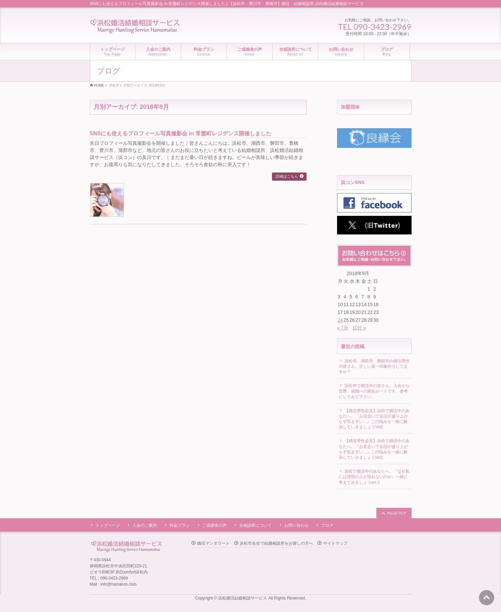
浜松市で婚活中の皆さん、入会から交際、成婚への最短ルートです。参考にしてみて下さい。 (374, 391)
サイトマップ (335, 543)
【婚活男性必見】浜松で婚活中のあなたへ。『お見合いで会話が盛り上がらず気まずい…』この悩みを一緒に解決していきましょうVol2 (374, 419)
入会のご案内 (144, 525)
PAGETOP (396, 513)
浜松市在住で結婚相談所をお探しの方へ (276, 543)
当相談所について (255, 525)
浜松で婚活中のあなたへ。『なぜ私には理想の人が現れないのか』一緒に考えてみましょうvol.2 (374, 476)
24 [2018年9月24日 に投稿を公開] (340, 320)
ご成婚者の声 (214, 525)
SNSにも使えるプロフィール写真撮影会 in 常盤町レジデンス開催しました (180, 133)
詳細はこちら (287, 176)
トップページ (108, 525)
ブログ (327, 525)
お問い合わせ (296, 525)
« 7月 (342, 328)
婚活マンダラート (213, 543)
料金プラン (179, 525)
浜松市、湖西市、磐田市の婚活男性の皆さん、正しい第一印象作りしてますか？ (374, 366)
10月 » (359, 328)
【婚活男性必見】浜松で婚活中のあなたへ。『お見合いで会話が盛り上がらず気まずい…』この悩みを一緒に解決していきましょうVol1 (374, 449)
